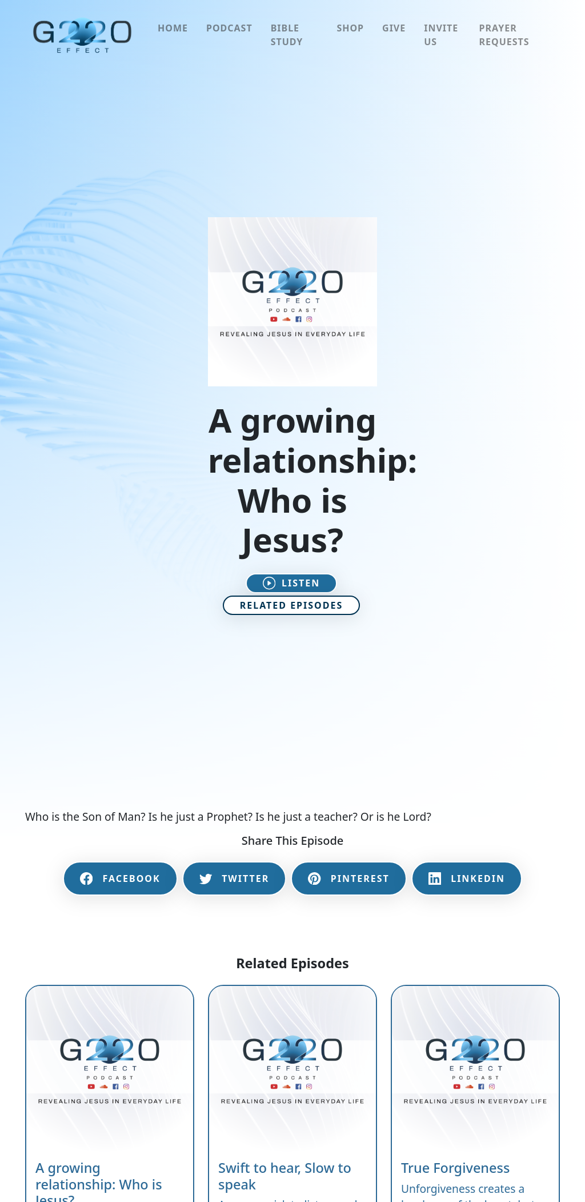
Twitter (234, 878)
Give (394, 28)
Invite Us (441, 35)
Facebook (120, 878)
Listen (291, 583)
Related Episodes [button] (291, 605)
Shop (350, 28)
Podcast (229, 28)
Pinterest (348, 878)
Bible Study (287, 35)
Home (173, 28)
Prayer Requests (504, 35)
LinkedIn (466, 878)
